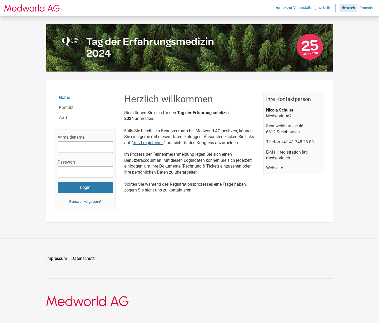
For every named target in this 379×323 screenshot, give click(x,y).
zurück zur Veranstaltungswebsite (303, 8)
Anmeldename (71, 137)
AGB (63, 117)
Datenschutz (83, 258)
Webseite (274, 167)
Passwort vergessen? (85, 202)
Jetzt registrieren (148, 142)
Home (64, 97)
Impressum (56, 258)
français (366, 8)
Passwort (66, 162)
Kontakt (66, 107)
